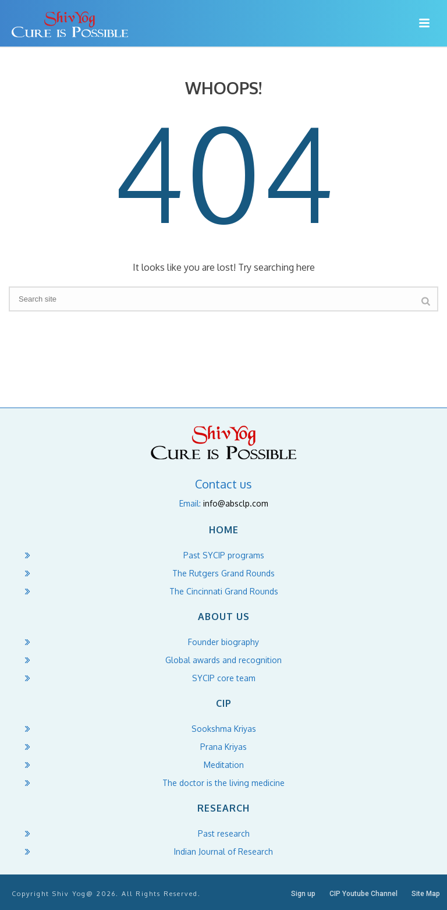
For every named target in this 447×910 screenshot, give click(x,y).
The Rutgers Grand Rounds (223, 573)
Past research (224, 833)
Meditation (224, 765)
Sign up (303, 894)
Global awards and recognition (223, 660)
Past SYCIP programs (223, 555)
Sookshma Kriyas (223, 729)
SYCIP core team (224, 678)
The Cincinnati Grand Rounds (223, 591)
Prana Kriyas (223, 747)
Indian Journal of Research (223, 851)
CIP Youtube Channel (363, 894)
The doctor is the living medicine (223, 783)
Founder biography (223, 642)
